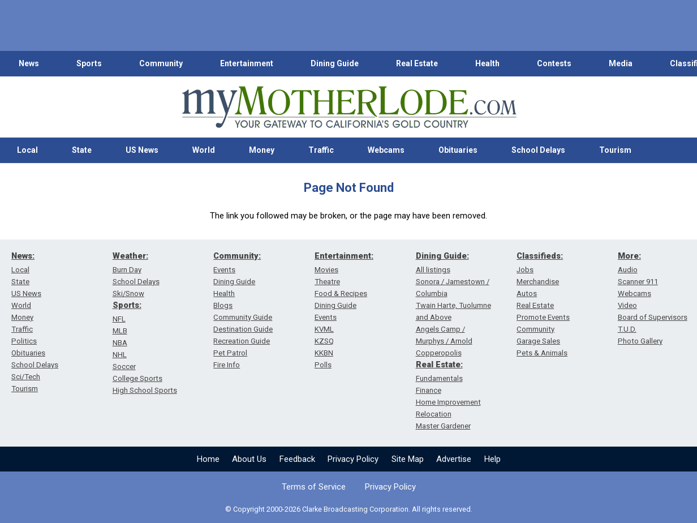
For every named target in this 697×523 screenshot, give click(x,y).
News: (23, 256)
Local (27, 150)
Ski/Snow (128, 293)
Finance (428, 390)
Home (208, 459)
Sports (89, 63)
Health (487, 63)
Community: (237, 256)
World (203, 150)
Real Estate (417, 63)
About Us (249, 459)
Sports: (127, 305)
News (29, 63)
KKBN (324, 353)
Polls (323, 365)
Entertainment (246, 63)
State (82, 150)
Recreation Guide (241, 341)
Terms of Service (314, 487)
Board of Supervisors (652, 317)
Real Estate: (439, 364)
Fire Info (226, 365)
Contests (554, 63)
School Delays (538, 150)
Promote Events (543, 317)
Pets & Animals (542, 353)
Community (161, 63)
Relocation (433, 414)
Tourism (615, 150)
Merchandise (538, 281)
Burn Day (127, 269)
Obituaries (457, 150)
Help (492, 459)
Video (627, 305)
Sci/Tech (25, 376)
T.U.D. (627, 329)
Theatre (327, 281)
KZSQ (324, 341)
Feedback (297, 459)
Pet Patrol (230, 353)
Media (621, 63)
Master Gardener (443, 426)
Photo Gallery (640, 341)
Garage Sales (538, 341)
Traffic (321, 150)
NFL (119, 319)
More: (629, 256)
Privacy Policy (353, 459)
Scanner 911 (638, 281)
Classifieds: (540, 256)
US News (142, 150)
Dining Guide (335, 63)
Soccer (124, 366)
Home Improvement (448, 402)
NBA (120, 342)
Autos (527, 293)
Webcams (386, 150)
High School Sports (145, 390)
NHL (120, 354)
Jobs (525, 269)
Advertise (453, 459)
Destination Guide (243, 329)
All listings (433, 269)
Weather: (130, 256)
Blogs (223, 305)
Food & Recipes (341, 293)
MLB (120, 331)
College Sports (137, 378)
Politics (24, 341)
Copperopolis (439, 353)
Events (224, 269)
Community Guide (242, 317)
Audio (628, 269)
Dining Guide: (442, 256)
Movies (326, 269)
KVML (324, 329)
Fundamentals (439, 378)
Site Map (407, 459)
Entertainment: (344, 256)
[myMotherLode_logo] (349, 107)
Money (261, 150)
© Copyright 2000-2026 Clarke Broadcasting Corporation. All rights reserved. (348, 509)
